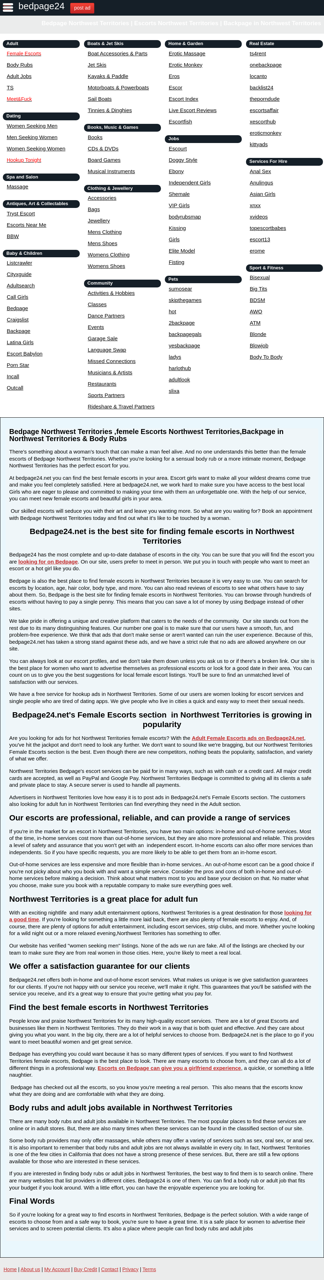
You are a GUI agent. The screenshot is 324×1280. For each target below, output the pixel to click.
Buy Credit (85, 1269)
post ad (82, 8)
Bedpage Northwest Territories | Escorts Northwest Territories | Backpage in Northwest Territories (181, 23)
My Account (57, 1269)
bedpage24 (41, 6)
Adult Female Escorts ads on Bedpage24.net (248, 738)
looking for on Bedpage (48, 562)
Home (10, 1269)
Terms (149, 1269)
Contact (109, 1269)
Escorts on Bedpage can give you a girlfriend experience (169, 1068)
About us (30, 1269)
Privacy (130, 1269)
